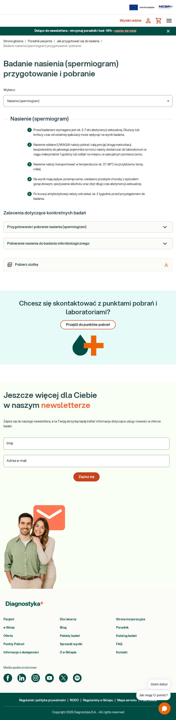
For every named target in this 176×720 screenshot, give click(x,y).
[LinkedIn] (21, 678)
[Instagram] (35, 678)
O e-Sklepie (68, 652)
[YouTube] (49, 678)
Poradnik (122, 627)
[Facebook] (7, 678)
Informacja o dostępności (21, 652)
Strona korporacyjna (130, 619)
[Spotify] (77, 678)
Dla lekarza (68, 619)
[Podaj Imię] (86, 443)
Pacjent (8, 619)
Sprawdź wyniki (71, 644)
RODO (74, 700)
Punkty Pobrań (13, 644)
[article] (88, 264)
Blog (63, 627)
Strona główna (13, 41)
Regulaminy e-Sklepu (98, 700)
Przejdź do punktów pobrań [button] (88, 324)
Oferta (8, 636)
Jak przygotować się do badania (78, 41)
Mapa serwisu (127, 700)
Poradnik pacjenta (40, 41)
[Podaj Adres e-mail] (86, 461)
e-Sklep (9, 627)
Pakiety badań (70, 636)
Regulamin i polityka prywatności (42, 700)
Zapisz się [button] (86, 477)
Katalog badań (126, 636)
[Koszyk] (158, 21)
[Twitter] (63, 678)
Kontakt (121, 652)
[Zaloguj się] (148, 21)
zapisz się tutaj (125, 30)
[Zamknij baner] (168, 31)
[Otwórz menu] (168, 21)
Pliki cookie (149, 700)
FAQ (119, 644)
